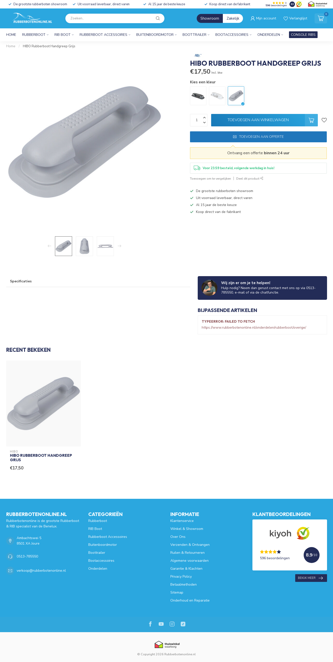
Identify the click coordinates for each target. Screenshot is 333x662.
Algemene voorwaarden (189, 560)
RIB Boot (62, 34)
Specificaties (21, 281)
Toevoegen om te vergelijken (210, 178)
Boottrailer (194, 34)
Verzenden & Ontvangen (190, 544)
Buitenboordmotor (155, 34)
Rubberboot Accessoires (103, 34)
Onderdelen (268, 34)
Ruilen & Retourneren (187, 552)
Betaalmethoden (183, 584)
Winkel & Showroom (186, 528)
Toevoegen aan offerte (258, 136)
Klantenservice (182, 520)
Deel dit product (249, 178)
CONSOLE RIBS (303, 34)
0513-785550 (27, 556)
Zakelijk (233, 18)
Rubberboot (34, 34)
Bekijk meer (310, 578)
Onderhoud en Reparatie (190, 600)
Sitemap (176, 592)
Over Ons (178, 536)
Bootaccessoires (231, 34)
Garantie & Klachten (186, 568)
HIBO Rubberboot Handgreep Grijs (49, 46)
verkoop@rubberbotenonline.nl (41, 570)
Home (11, 34)
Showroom (209, 18)
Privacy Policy (181, 576)
